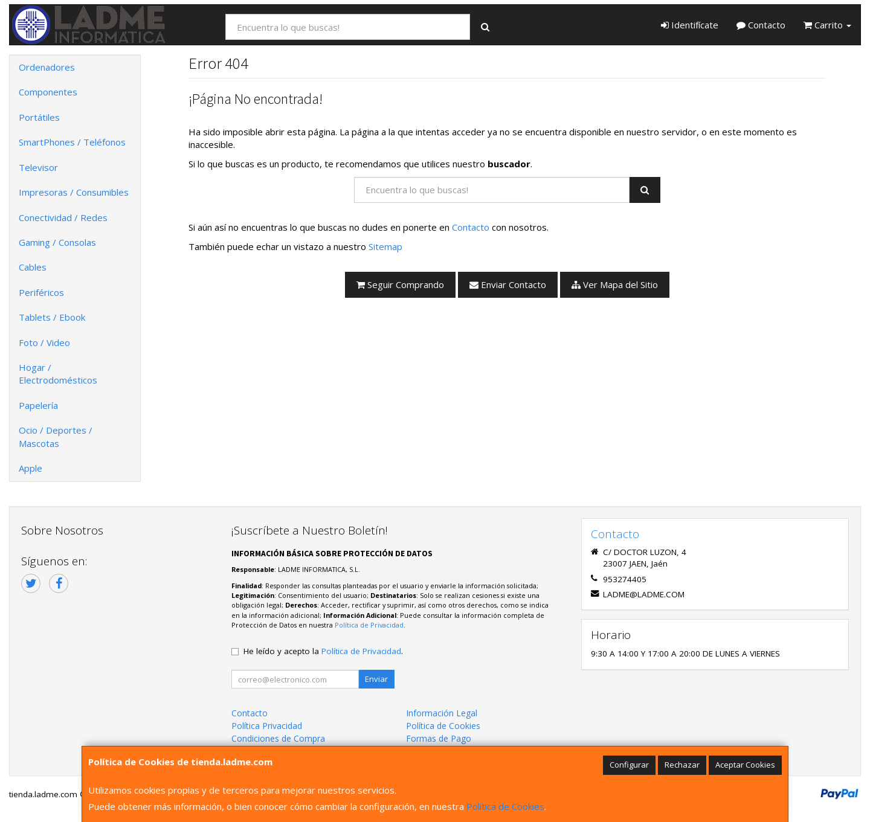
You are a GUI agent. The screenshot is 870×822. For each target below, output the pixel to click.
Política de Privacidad (369, 624)
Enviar (376, 678)
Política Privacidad (266, 725)
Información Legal (441, 713)
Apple (30, 468)
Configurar (629, 764)
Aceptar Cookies (745, 764)
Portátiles (39, 117)
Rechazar (682, 764)
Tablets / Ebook (52, 317)
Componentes (48, 92)
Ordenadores (47, 67)
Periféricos (41, 292)
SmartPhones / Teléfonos (72, 142)
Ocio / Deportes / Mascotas (55, 436)
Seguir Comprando (400, 284)
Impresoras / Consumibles (74, 192)
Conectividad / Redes (63, 217)
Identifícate (689, 25)
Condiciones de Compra (278, 738)
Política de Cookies (505, 806)
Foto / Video (44, 342)
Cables (33, 267)
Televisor (38, 167)
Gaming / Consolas (57, 242)
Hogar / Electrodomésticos (58, 373)
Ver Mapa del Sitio (615, 284)
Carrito (827, 25)
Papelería (38, 405)
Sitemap (385, 246)
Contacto (760, 25)
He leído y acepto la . (323, 651)
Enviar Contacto (507, 284)
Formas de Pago (438, 738)
